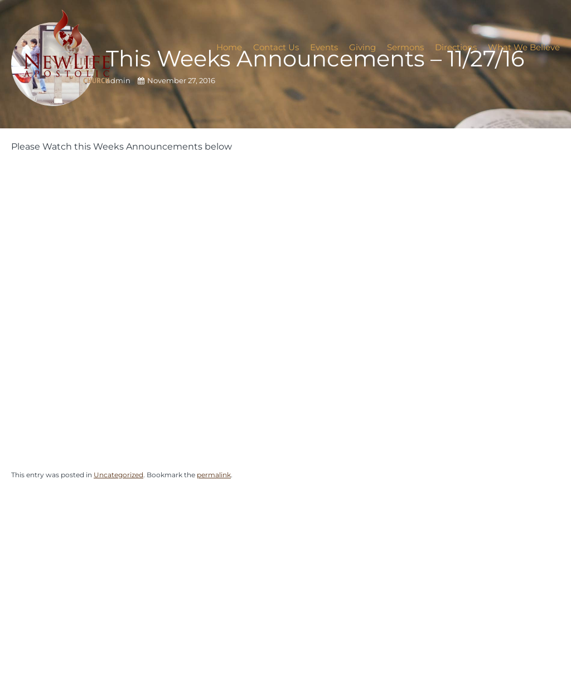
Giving (362, 47)
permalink (214, 475)
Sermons (405, 47)
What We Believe (524, 47)
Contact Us (276, 47)
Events (324, 47)
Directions (456, 47)
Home (229, 47)
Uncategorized (118, 475)
